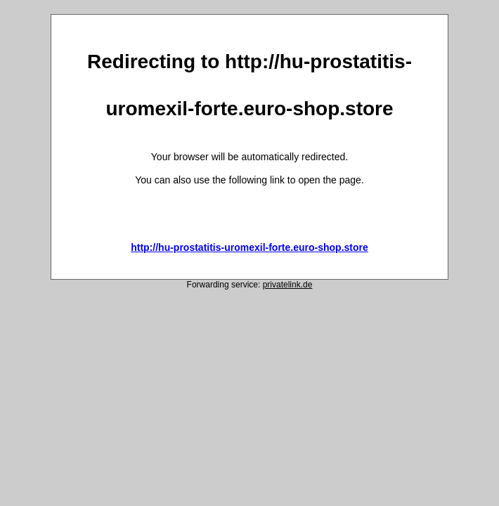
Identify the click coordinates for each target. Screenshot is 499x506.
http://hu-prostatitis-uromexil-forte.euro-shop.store (249, 247)
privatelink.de (288, 285)
